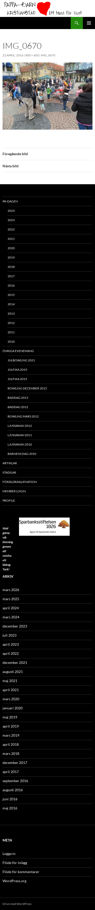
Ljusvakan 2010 (20, 444)
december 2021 (15, 662)
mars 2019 (11, 735)
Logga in (9, 853)
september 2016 (15, 781)
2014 (11, 304)
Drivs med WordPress (17, 904)
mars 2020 (11, 699)
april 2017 (11, 771)
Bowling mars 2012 (23, 416)
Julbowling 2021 (21, 360)
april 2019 (11, 726)
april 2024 (11, 608)
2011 (11, 332)
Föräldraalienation (20, 482)
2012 (11, 323)
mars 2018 (11, 753)
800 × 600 (32, 55)
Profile (9, 500)
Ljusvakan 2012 (20, 426)
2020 (11, 248)
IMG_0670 (48, 55)
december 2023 (15, 626)
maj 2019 (10, 717)
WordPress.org (14, 881)
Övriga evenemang (18, 351)
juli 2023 (9, 635)
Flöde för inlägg (15, 862)
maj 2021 (10, 681)
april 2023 (11, 644)
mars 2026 (11, 590)
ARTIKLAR (10, 463)
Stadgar (9, 472)
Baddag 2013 (18, 398)
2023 (11, 220)
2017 (11, 276)
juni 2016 (10, 799)
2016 (11, 285)
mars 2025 (11, 599)
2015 (11, 295)
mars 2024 (11, 617)
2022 (11, 229)
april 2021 (11, 690)
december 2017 (15, 762)
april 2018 (11, 744)
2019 (11, 257)
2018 (11, 267)
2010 (11, 341)
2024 (11, 211)
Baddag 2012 (18, 407)
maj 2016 (10, 808)
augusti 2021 (13, 671)
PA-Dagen (10, 201)
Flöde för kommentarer (21, 872)
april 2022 (11, 653)
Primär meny (89, 23)
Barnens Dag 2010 (22, 454)
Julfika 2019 (17, 369)
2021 (11, 239)
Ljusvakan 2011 (20, 435)
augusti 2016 (13, 790)
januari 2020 (13, 708)
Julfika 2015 (17, 379)
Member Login (14, 491)
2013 (11, 313)
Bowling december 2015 (27, 388)
